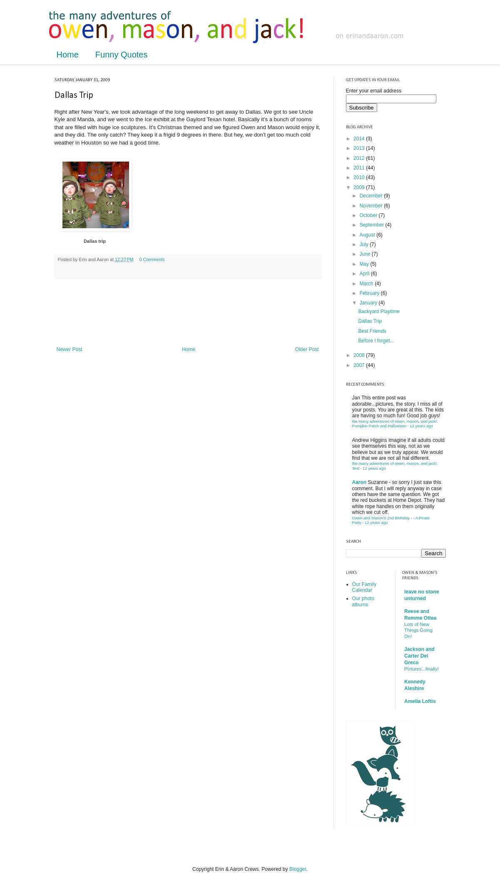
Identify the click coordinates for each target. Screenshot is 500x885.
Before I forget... (376, 341)
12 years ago (421, 426)
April (365, 274)
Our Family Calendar (364, 587)
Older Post (307, 349)
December (371, 196)
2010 (359, 177)
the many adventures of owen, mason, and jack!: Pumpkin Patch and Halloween (395, 424)
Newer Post (69, 349)
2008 (359, 355)
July (364, 244)
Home (68, 54)
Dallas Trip (370, 321)
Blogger (297, 869)
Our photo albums (363, 601)
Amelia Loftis (419, 701)
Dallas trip (95, 241)
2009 (359, 187)
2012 (359, 158)
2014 (359, 139)
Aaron (359, 482)
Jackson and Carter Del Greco (419, 656)
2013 (359, 148)
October (368, 215)
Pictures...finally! (421, 668)
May (364, 264)
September (372, 225)
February (370, 293)
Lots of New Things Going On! (418, 630)
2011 (359, 168)
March (367, 284)
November (371, 206)
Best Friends (372, 331)
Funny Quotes (121, 54)
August (367, 235)
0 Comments (152, 259)
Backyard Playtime (378, 311)
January (368, 303)
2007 (359, 365)
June (365, 254)
